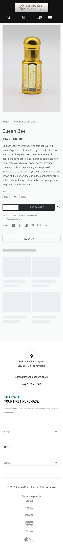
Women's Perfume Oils (24, 122)
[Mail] (38, 225)
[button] (31, 238)
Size (5, 191)
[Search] (8, 17)
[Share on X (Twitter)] (13, 225)
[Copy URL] (45, 225)
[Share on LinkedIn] (26, 225)
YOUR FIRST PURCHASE (21, 399)
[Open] (50, 17)
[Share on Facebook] (19, 225)
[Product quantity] (11, 207)
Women (6, 122)
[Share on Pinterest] (32, 225)
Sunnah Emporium (14, 219)
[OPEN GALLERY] (31, 69)
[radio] (6, 196)
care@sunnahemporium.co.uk (31, 376)
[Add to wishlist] (58, 207)
